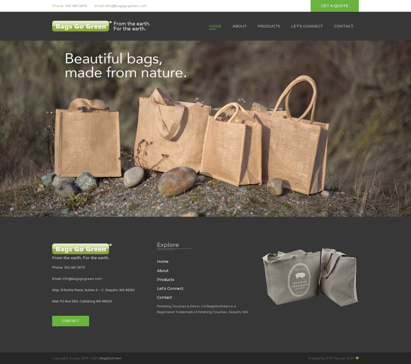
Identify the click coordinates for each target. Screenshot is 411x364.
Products (269, 26)
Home (215, 26)
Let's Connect (307, 26)
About (239, 26)
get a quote (334, 5)
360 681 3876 (76, 6)
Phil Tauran (336, 358)
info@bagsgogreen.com (126, 6)
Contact (343, 26)
